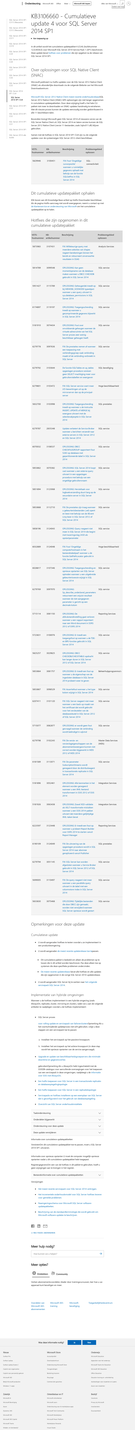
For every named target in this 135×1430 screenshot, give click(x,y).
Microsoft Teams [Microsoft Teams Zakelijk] (8, 1423)
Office (58, 3)
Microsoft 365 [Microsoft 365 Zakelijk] (7, 1415)
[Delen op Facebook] (33, 1225)
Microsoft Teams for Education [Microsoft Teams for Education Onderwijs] (101, 1365)
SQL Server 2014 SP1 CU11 (17, 37)
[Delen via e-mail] (44, 1225)
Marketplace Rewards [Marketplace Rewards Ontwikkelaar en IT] (54, 1423)
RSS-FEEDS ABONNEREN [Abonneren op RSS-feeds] (44, 1233)
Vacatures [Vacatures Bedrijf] (94, 1398)
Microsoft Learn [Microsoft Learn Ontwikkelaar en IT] (52, 1402)
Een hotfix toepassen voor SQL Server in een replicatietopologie (67, 1089)
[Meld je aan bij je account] (129, 3)
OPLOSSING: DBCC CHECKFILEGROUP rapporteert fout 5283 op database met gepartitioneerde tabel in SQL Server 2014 (79, 453)
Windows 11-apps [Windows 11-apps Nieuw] (9, 1386)
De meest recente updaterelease (55, 971)
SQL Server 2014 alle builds (17, 136)
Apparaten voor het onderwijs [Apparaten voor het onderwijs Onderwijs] (100, 1361)
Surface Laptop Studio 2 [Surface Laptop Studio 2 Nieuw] (10, 1365)
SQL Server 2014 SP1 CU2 (17, 115)
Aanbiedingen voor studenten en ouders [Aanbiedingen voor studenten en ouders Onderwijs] (104, 1382)
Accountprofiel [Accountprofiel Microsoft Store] (51, 1356)
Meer (66, 3)
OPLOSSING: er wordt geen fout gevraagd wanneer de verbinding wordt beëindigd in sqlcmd (77, 728)
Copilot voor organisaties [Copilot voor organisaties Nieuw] (11, 1369)
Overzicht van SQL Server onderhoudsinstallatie (60, 1104)
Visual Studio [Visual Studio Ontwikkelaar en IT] (51, 1428)
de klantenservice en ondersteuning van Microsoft (54, 206)
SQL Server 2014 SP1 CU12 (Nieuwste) (17, 29)
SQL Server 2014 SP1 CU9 (17, 52)
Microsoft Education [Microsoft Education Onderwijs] (97, 1356)
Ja (74, 1342)
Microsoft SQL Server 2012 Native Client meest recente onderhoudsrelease (65, 96)
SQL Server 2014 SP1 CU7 (17, 68)
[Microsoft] (12, 3)
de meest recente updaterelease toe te (74, 951)
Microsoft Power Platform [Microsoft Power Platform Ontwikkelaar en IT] (55, 1419)
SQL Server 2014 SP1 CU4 (16, 92)
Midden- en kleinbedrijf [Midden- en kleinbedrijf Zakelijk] (10, 1428)
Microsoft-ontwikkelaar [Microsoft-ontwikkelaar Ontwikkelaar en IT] (54, 1398)
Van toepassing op (40, 38)
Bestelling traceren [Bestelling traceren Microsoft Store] (53, 1373)
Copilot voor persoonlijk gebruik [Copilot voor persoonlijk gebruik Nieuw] (13, 1373)
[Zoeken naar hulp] (122, 3)
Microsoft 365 (48, 3)
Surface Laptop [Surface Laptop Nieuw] (8, 1361)
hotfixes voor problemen (60, 52)
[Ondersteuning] (32, 3)
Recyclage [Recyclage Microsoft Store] (50, 1377)
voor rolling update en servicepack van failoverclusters (63, 1023)
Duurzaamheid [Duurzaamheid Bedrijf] (95, 1411)
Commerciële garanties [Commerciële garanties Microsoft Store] (54, 1382)
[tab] (41, 1273)
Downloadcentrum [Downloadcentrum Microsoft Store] (53, 1361)
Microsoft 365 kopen (82, 3)
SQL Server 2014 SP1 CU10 (17, 45)
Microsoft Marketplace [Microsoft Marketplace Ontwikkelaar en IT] (54, 1415)
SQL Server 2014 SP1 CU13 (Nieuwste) (17, 21)
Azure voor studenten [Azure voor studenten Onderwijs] (98, 1386)
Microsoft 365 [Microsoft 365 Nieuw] (7, 1377)
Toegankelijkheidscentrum (101, 1302)
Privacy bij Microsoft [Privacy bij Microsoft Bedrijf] (97, 1402)
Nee (89, 1342)
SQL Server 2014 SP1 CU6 (17, 76)
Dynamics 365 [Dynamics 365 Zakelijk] (7, 1411)
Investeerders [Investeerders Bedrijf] (95, 1407)
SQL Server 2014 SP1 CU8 (17, 60)
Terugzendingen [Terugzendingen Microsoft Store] (52, 1369)
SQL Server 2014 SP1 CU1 (17, 123)
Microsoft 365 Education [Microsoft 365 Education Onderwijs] (99, 1369)
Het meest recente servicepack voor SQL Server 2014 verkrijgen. (67, 1188)
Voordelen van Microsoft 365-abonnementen (38, 1305)
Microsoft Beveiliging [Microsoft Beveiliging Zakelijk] (10, 1402)
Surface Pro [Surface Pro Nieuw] (6, 1356)
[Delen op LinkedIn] (38, 1225)
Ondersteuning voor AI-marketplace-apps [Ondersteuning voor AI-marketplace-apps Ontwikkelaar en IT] (60, 1407)
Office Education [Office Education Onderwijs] (96, 1373)
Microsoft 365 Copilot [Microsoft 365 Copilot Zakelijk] (10, 1419)
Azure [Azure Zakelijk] (5, 1407)
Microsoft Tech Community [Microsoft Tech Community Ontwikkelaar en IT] (55, 1411)
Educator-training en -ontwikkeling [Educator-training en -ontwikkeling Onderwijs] (102, 1377)
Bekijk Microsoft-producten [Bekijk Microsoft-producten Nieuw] (11, 1382)
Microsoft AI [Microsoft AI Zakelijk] (7, 1398)
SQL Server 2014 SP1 (17, 129)
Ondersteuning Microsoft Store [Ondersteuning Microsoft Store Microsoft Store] (57, 1365)
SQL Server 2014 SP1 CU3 (17, 107)
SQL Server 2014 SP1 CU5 (17, 84)
